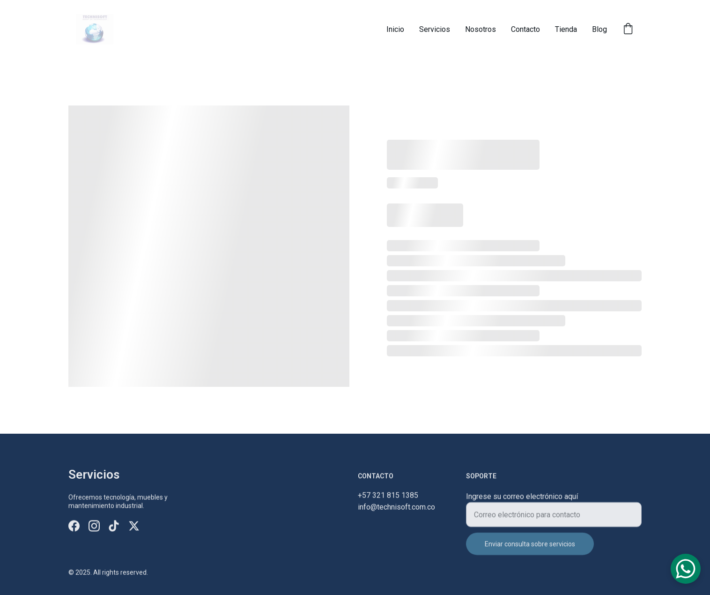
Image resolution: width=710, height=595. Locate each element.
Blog (599, 29)
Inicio (395, 29)
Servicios (434, 29)
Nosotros (480, 29)
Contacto (525, 29)
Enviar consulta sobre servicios (530, 549)
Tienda (566, 29)
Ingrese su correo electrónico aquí (522, 501)
